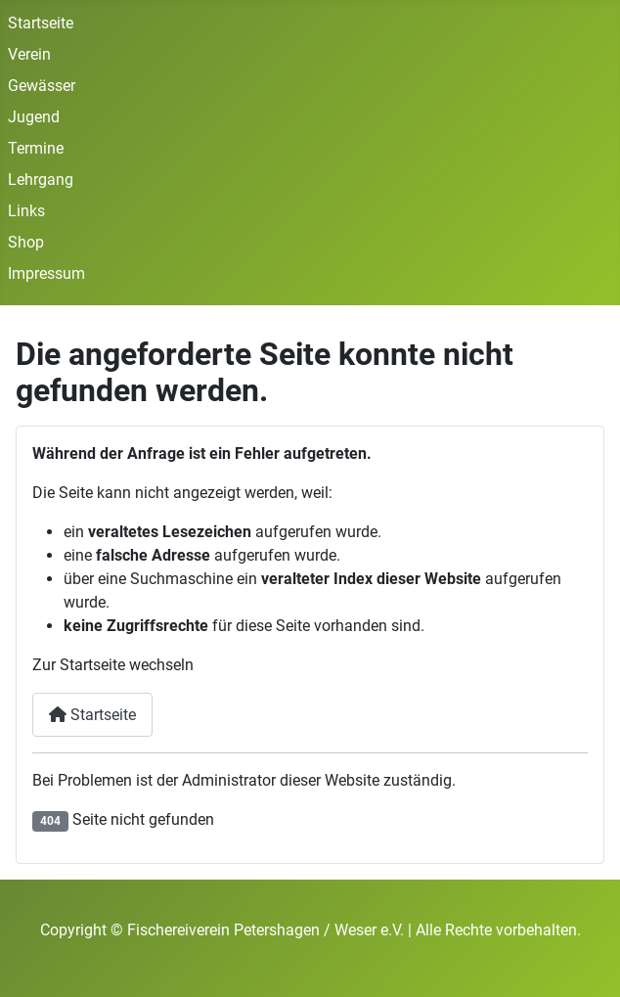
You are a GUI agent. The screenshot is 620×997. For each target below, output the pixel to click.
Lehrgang (40, 179)
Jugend (34, 117)
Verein (29, 54)
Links (26, 211)
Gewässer (41, 85)
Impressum (46, 273)
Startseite (40, 23)
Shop (26, 242)
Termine (36, 148)
